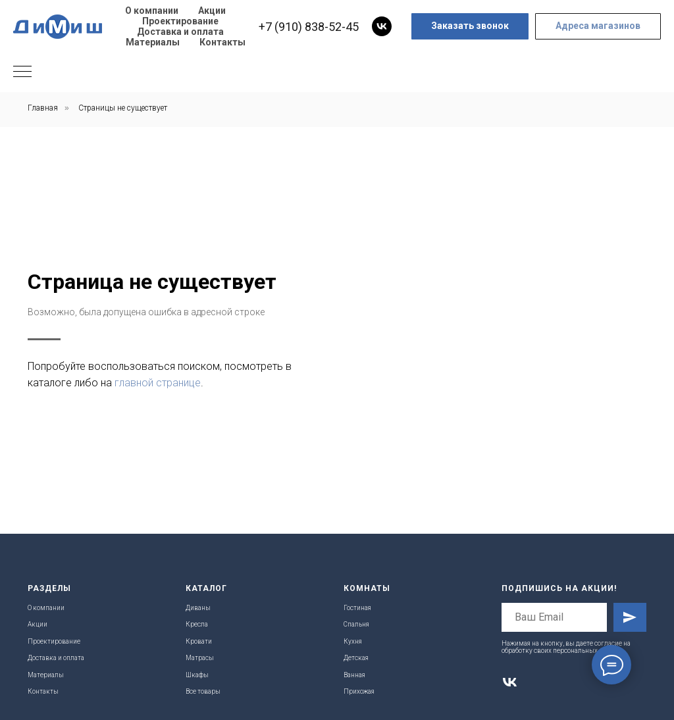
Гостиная (357, 607)
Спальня (356, 624)
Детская (356, 657)
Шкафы (197, 675)
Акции (212, 10)
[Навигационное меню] (22, 72)
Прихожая (359, 691)
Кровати (199, 641)
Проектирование (180, 21)
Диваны (198, 607)
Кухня (353, 641)
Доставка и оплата (180, 31)
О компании (151, 10)
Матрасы (200, 657)
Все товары (203, 691)
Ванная (354, 675)
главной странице (473, 382)
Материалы (153, 42)
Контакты (222, 42)
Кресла (197, 624)
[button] (470, 26)
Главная (43, 108)
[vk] (382, 26)
